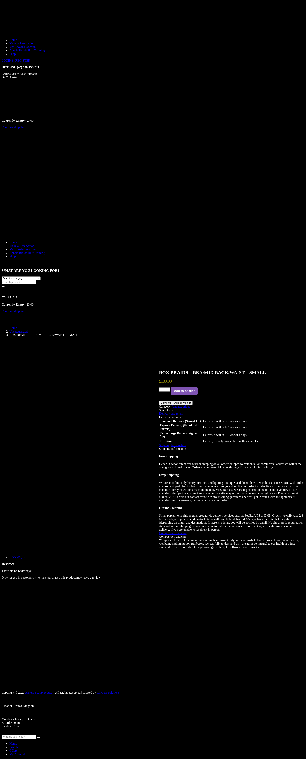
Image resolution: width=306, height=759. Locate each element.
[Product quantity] (164, 389)
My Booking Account (22, 47)
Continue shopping (13, 127)
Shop (12, 54)
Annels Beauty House (38, 692)
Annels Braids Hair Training (27, 50)
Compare (166, 402)
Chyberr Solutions (108, 692)
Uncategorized (18, 331)
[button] (2, 114)
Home (13, 40)
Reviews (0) (17, 557)
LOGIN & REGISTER (16, 60)
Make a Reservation (21, 43)
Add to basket (184, 391)
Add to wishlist (182, 402)
